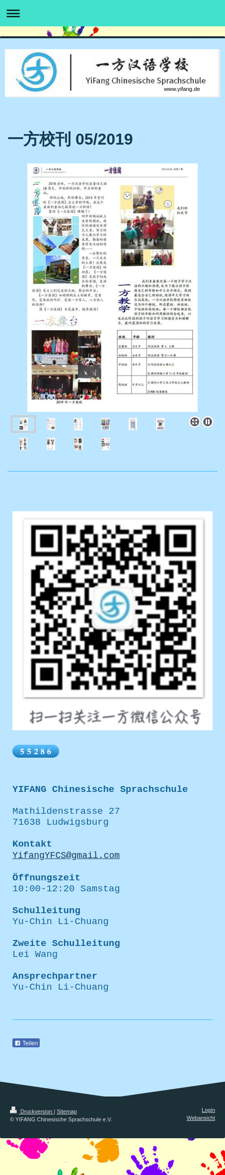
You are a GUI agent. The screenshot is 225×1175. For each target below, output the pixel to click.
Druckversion (32, 1148)
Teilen (26, 1080)
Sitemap (66, 1148)
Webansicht (201, 1154)
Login (208, 1147)
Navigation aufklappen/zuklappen (112, 13)
